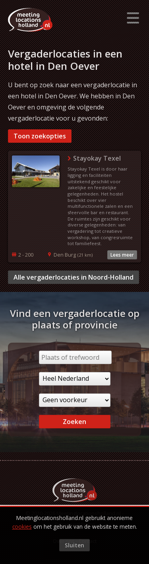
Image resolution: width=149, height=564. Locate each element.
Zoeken (74, 421)
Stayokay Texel (97, 158)
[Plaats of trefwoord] (75, 357)
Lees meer (122, 254)
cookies (22, 526)
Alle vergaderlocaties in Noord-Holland (74, 277)
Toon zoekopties (40, 136)
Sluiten (74, 545)
